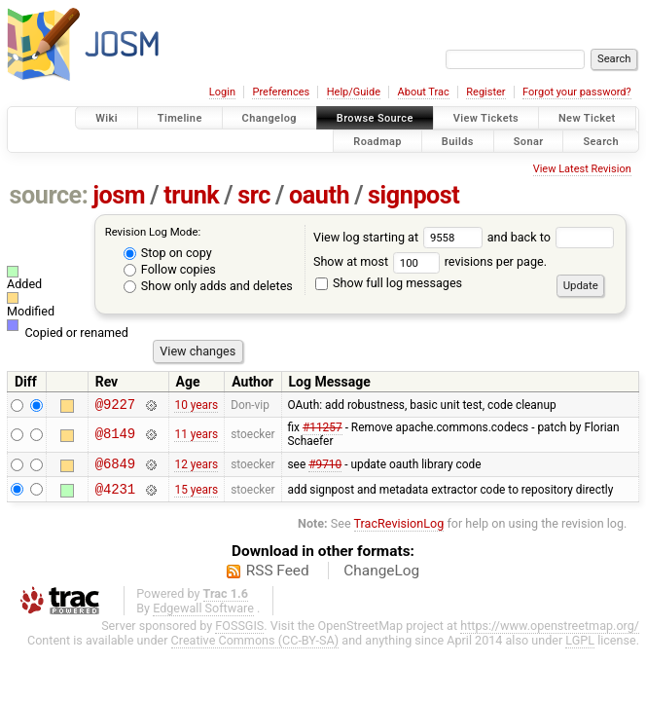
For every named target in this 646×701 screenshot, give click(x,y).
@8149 (115, 437)
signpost (413, 195)
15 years (196, 496)
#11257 (322, 430)
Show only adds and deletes (208, 285)
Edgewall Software (203, 616)
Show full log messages (388, 283)
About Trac (423, 92)
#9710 (324, 469)
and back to (551, 237)
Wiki (106, 118)
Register (485, 92)
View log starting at (400, 237)
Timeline (180, 118)
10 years (196, 406)
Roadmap (377, 140)
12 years (196, 469)
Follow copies (170, 269)
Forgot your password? (576, 92)
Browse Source (375, 118)
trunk (191, 195)
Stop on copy (168, 252)
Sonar (529, 140)
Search (601, 140)
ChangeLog (381, 579)
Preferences (280, 92)
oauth (319, 195)
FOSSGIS (239, 634)
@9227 (115, 406)
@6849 (115, 469)
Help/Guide (353, 92)
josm (118, 195)
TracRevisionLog (399, 532)
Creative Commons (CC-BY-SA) (255, 649)
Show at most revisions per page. (430, 261)
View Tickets (486, 118)
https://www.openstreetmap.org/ (549, 634)
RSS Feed (277, 579)
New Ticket (587, 118)
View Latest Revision (582, 169)
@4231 (115, 497)
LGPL (579, 649)
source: (49, 195)
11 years (196, 437)
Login (222, 92)
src (253, 195)
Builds (458, 140)
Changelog (269, 118)
